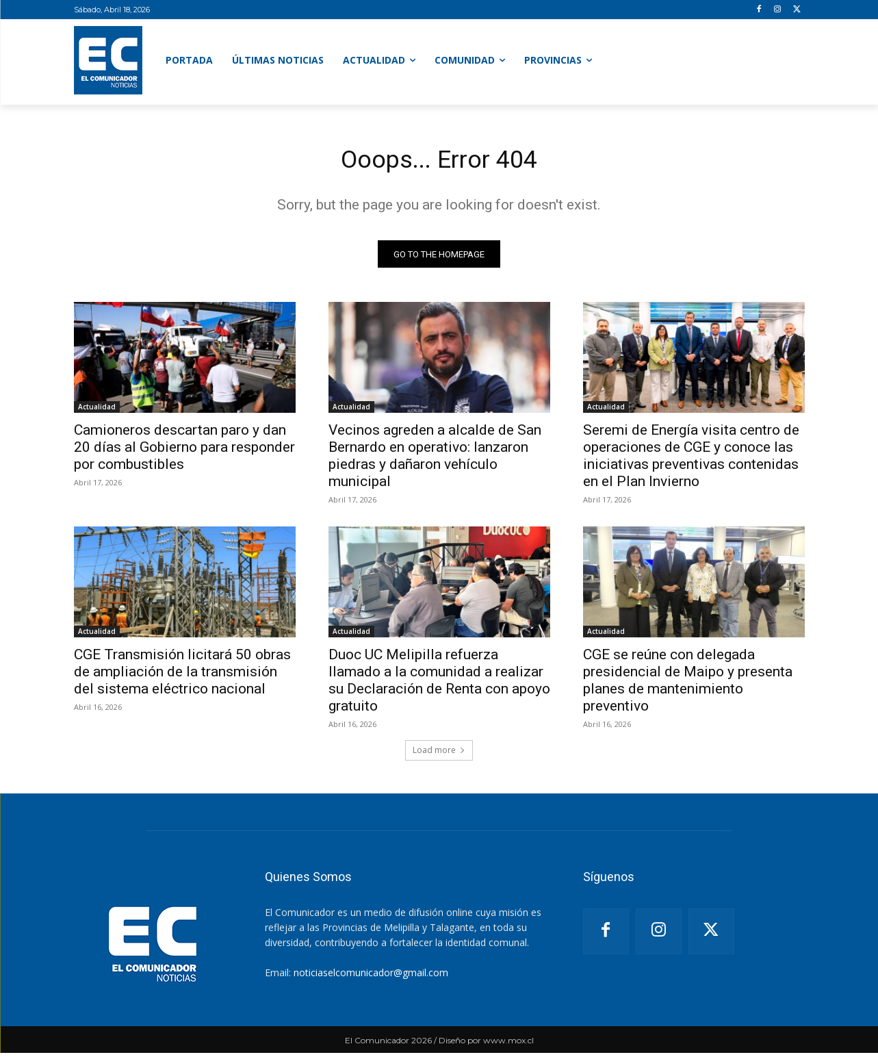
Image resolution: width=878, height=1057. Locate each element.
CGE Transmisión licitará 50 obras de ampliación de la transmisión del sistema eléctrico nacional (182, 675)
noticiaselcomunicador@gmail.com (371, 976)
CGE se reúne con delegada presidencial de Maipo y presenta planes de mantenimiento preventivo (687, 684)
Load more (439, 754)
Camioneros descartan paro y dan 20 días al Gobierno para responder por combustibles (184, 451)
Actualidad (97, 411)
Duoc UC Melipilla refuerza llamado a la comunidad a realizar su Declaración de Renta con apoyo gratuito (439, 684)
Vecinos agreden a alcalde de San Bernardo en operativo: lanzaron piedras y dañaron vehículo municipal (434, 460)
